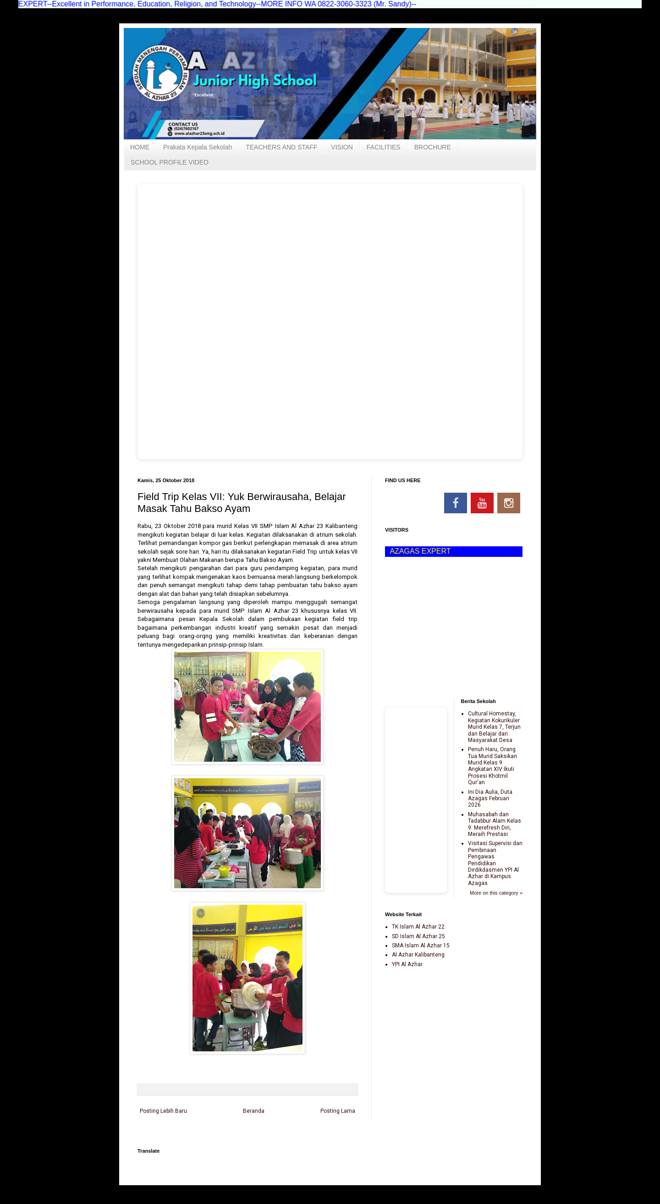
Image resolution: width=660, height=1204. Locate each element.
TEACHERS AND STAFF (281, 147)
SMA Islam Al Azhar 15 (421, 945)
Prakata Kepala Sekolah (197, 147)
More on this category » (496, 893)
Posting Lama (337, 1111)
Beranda (253, 1111)
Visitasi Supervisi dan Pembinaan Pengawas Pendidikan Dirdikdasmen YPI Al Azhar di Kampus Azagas (495, 863)
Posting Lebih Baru (163, 1111)
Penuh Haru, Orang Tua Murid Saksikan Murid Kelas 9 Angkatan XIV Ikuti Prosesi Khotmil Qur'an (492, 766)
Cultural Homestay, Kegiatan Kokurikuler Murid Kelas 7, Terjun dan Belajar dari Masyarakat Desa (494, 726)
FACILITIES (384, 147)
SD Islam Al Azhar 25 (418, 936)
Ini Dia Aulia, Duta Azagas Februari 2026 (490, 798)
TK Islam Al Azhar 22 (418, 927)
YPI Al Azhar (407, 964)
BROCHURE (432, 147)
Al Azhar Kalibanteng (418, 954)
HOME (139, 147)
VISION (341, 147)
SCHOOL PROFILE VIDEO (170, 162)
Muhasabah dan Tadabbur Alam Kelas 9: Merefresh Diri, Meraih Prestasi (494, 824)
